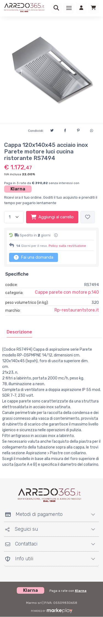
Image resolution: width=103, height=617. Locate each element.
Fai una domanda (33, 257)
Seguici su (21, 529)
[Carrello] (93, 8)
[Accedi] (81, 8)
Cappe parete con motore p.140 (67, 292)
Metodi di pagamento (34, 514)
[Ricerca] (56, 8)
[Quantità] (14, 217)
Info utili (19, 559)
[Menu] (69, 8)
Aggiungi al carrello (52, 217)
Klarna (17, 189)
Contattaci (21, 544)
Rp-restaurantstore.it (76, 310)
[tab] (19, 332)
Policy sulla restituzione (67, 246)
